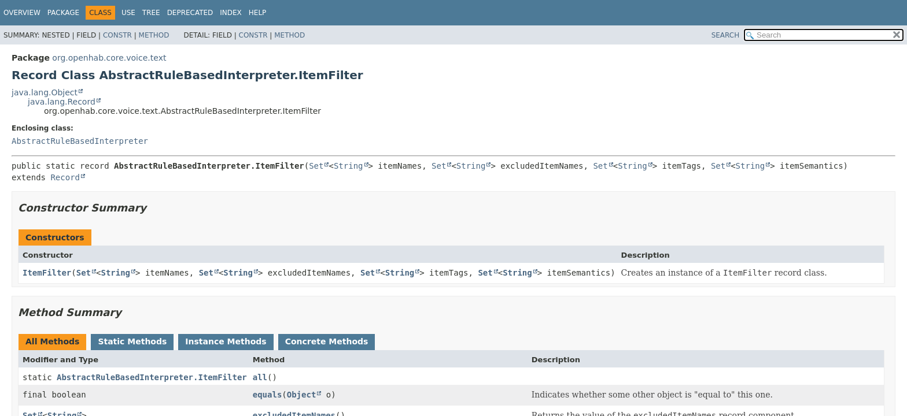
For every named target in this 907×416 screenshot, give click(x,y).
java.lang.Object (45, 92)
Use (128, 13)
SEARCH (725, 35)
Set (316, 165)
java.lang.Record (61, 101)
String (348, 165)
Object (301, 394)
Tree (151, 13)
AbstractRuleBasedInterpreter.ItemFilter (152, 377)
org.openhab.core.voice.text (109, 57)
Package (63, 13)
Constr (117, 35)
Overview (21, 13)
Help (258, 13)
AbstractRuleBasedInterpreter (80, 141)
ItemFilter (47, 272)
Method (154, 35)
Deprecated (190, 13)
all (260, 377)
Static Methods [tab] (132, 341)
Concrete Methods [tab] (326, 341)
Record (65, 177)
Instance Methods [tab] (225, 341)
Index (231, 13)
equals (267, 394)
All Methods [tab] (52, 341)
